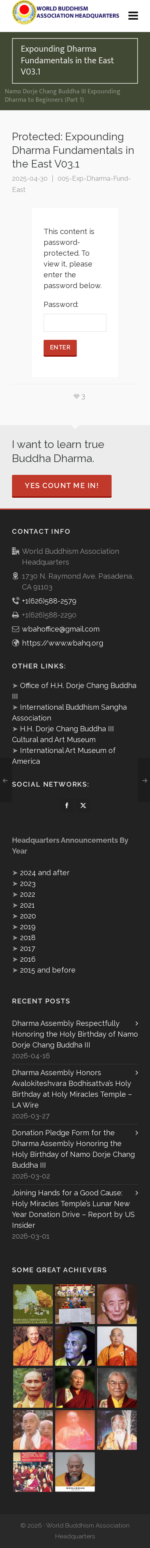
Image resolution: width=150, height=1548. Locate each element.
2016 (28, 959)
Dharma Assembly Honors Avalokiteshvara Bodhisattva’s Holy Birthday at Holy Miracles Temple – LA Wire (72, 1088)
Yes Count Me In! (62, 485)
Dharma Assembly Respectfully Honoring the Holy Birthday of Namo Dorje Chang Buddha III (75, 1034)
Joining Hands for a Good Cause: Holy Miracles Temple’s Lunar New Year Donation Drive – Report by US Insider (73, 1209)
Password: (75, 316)
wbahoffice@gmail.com (61, 629)
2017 (27, 948)
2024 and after (45, 872)
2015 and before (48, 970)
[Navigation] (133, 16)
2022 (27, 894)
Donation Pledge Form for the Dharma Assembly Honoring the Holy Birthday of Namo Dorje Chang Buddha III (73, 1148)
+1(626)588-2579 (49, 601)
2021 (27, 905)
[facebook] (67, 805)
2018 (28, 937)
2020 (28, 916)
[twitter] (83, 805)
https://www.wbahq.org (62, 643)
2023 (28, 883)
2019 (28, 926)
